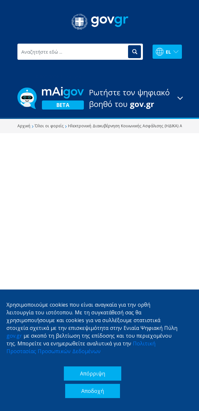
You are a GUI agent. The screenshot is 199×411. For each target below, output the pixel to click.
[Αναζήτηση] (134, 51)
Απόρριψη (92, 373)
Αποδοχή (92, 391)
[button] (99, 98)
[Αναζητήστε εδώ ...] (72, 52)
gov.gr (14, 335)
